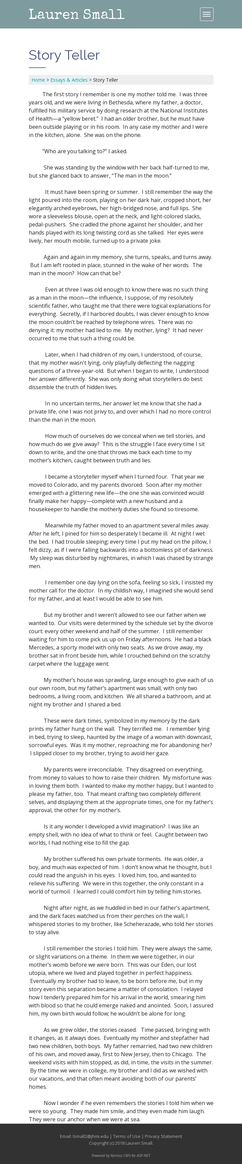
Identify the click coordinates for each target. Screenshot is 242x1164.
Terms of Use (126, 1136)
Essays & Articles (69, 80)
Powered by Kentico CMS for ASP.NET (121, 1155)
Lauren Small (77, 16)
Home (38, 80)
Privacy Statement (163, 1136)
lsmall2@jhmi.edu (91, 1136)
